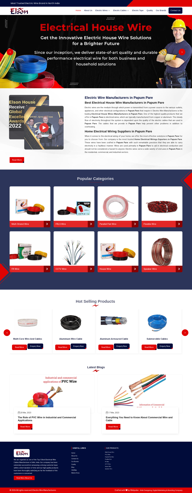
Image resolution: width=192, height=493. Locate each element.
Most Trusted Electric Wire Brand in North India (35, 3)
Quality (150, 10)
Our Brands (161, 10)
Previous (10, 52)
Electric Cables (121, 10)
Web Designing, (146, 490)
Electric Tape (138, 10)
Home (78, 10)
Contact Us (175, 10)
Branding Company (175, 490)
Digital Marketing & (160, 490)
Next (182, 52)
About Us (88, 10)
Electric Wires (102, 10)
